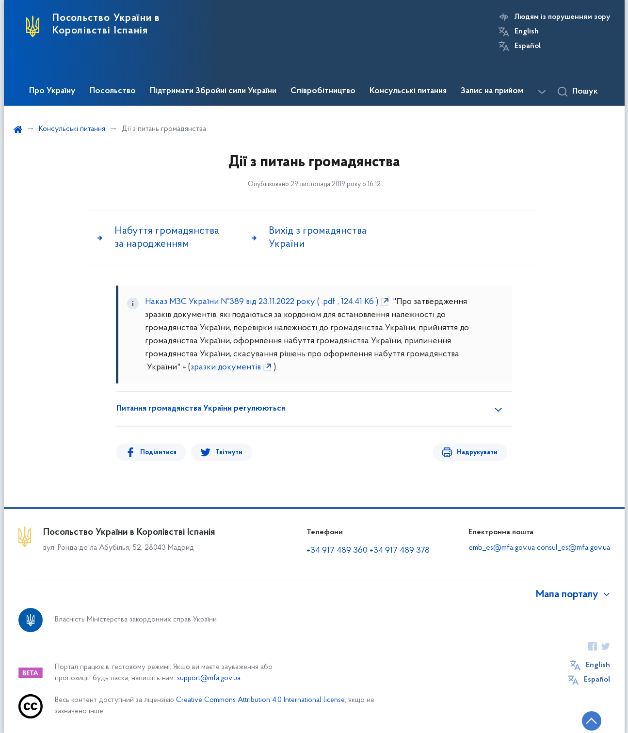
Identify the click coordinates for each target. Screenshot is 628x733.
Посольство (113, 91)
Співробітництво (322, 91)
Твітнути (228, 452)
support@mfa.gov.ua (209, 678)
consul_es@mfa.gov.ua (573, 548)
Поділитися (158, 452)
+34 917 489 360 (338, 550)
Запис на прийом (492, 91)
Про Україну (52, 91)
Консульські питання (408, 91)
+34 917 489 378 (400, 550)
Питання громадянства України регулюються (200, 408)
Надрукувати (477, 452)
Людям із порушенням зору (562, 17)
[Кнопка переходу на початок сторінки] (591, 721)
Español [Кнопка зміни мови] (528, 46)
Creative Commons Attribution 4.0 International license (260, 700)
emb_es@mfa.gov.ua (501, 548)
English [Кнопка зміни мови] (527, 31)
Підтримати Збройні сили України (213, 91)
